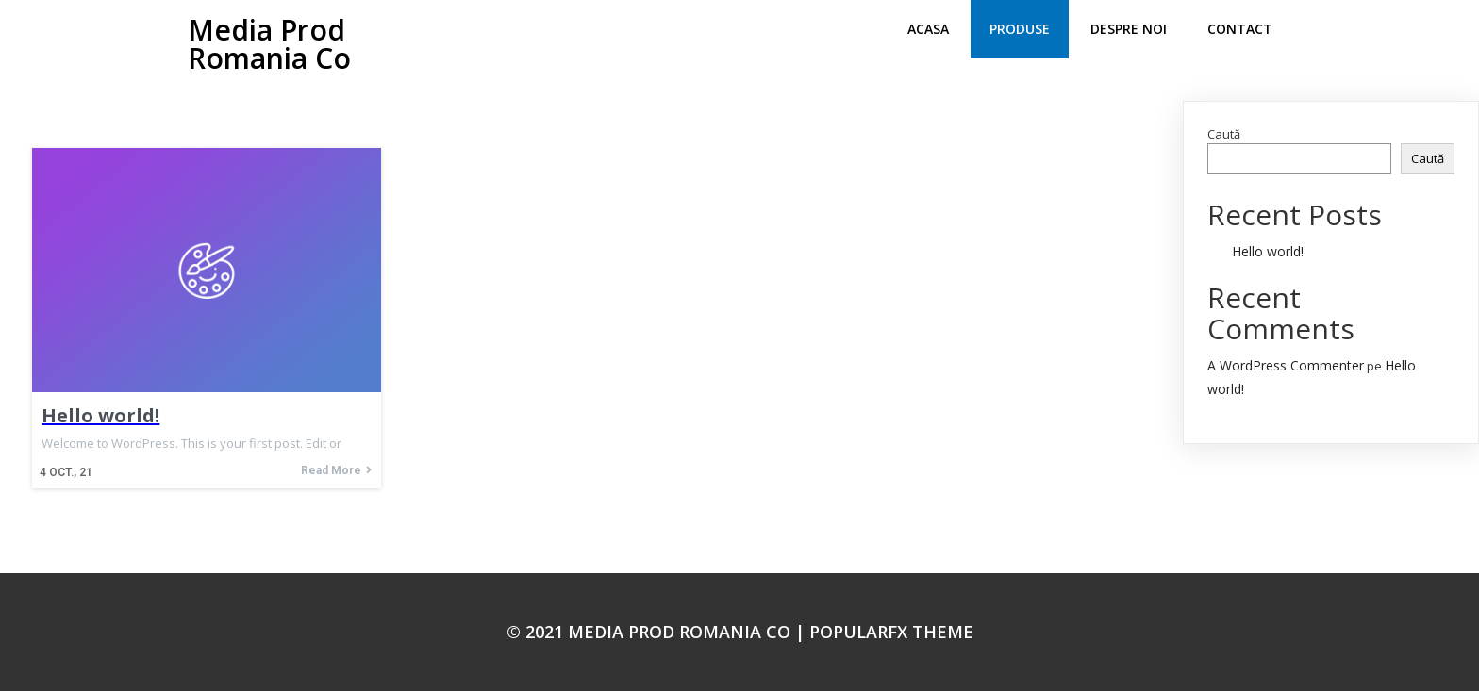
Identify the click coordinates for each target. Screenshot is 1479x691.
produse (1019, 29)
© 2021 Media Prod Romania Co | (658, 631)
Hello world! (1268, 251)
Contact (1239, 29)
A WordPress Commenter (1285, 365)
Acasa (928, 29)
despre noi (1128, 29)
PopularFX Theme (891, 631)
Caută (1223, 133)
